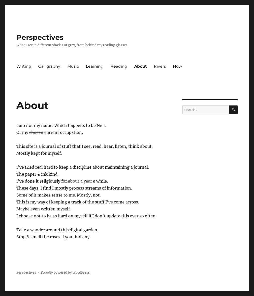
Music (73, 66)
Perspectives (40, 37)
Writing (23, 66)
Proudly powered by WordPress (65, 272)
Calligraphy (49, 66)
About (140, 66)
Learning (94, 66)
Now (177, 66)
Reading (118, 66)
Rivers (160, 66)
